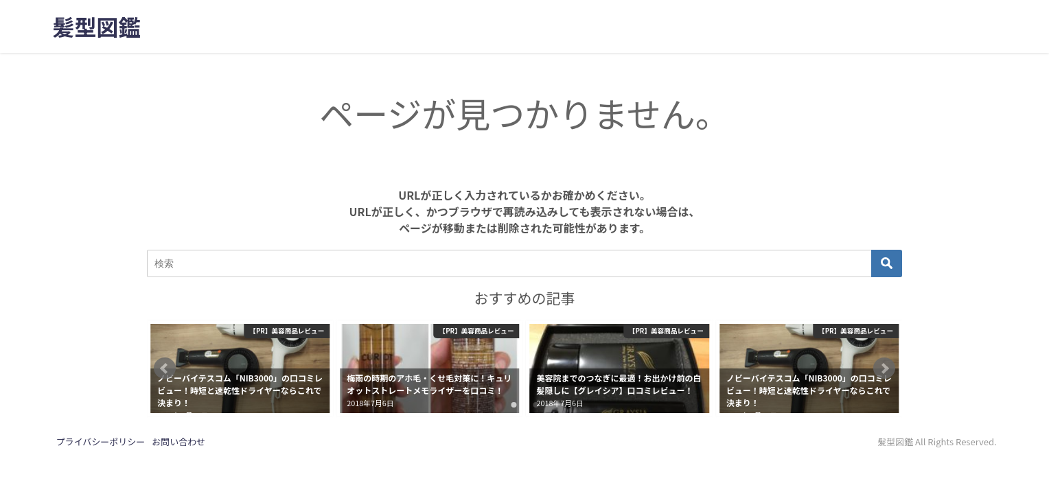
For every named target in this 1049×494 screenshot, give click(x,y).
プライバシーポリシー (100, 441)
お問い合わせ (178, 441)
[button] (165, 368)
